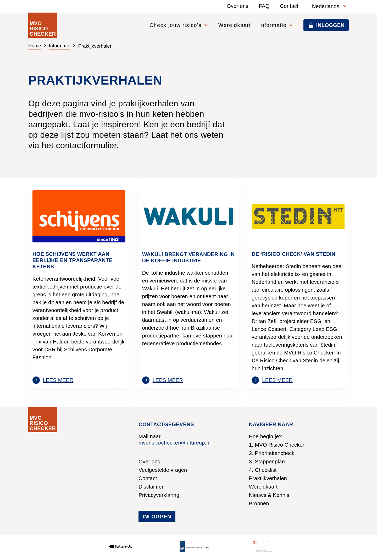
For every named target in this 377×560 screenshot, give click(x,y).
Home (34, 45)
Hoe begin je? (265, 436)
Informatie (59, 45)
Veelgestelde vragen (162, 470)
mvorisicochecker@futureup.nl (174, 443)
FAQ (264, 6)
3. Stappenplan (267, 461)
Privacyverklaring (158, 495)
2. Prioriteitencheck (272, 453)
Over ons (237, 6)
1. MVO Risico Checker (276, 445)
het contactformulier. (80, 145)
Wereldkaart (234, 25)
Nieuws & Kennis (269, 495)
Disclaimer (150, 487)
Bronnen (259, 503)
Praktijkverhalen (268, 478)
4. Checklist (263, 470)
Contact (289, 6)
